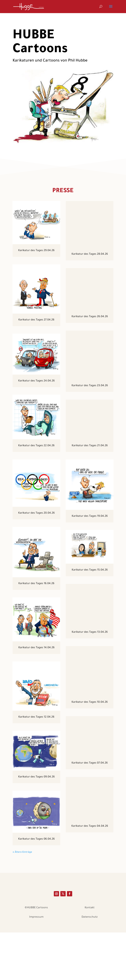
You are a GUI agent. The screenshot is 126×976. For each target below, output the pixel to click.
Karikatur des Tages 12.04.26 (36, 717)
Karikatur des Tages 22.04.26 (36, 445)
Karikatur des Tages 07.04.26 (90, 798)
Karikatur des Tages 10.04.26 (90, 730)
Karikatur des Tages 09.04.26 (36, 776)
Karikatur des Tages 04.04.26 (89, 866)
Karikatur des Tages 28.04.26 (90, 255)
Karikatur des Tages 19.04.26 (90, 526)
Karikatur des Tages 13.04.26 (90, 662)
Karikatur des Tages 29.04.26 (36, 250)
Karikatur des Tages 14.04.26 (36, 647)
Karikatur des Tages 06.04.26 (36, 839)
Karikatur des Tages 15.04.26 (90, 594)
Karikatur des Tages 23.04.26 (90, 390)
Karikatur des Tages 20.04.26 (36, 513)
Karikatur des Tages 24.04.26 (36, 380)
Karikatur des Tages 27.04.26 (36, 319)
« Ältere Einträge (22, 879)
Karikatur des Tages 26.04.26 (90, 323)
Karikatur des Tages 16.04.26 (36, 583)
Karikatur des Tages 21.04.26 (90, 458)
